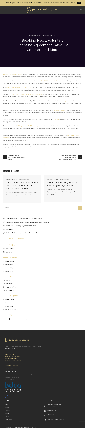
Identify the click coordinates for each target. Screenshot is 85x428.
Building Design (9, 261)
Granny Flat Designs (10, 354)
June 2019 (9, 252)
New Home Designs (10, 352)
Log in (8, 280)
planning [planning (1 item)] (14, 319)
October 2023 (10, 249)
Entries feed (9, 284)
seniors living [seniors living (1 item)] (23, 319)
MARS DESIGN (76, 427)
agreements (68, 101)
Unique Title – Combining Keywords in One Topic (21, 226)
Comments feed (11, 287)
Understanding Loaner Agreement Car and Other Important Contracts (27, 222)
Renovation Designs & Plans (12, 363)
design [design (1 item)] (6, 319)
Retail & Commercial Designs (12, 365)
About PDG (8, 413)
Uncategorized (47, 35)
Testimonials (8, 419)
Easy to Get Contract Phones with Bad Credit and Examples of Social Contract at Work (22, 185)
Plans (6, 404)
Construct (7, 410)
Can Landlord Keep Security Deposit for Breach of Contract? (24, 218)
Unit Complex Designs (11, 358)
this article (56, 119)
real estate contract (59, 110)
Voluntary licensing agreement (12, 74)
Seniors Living (9, 268)
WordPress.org (10, 290)
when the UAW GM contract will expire (49, 81)
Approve (7, 407)
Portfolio (7, 416)
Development (9, 264)
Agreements (9, 229)
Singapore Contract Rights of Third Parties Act (27, 94)
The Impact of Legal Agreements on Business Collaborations (25, 233)
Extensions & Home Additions (13, 361)
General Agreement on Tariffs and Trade (18, 87)
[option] (22, 189)
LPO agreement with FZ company (27, 126)
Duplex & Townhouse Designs (13, 356)
